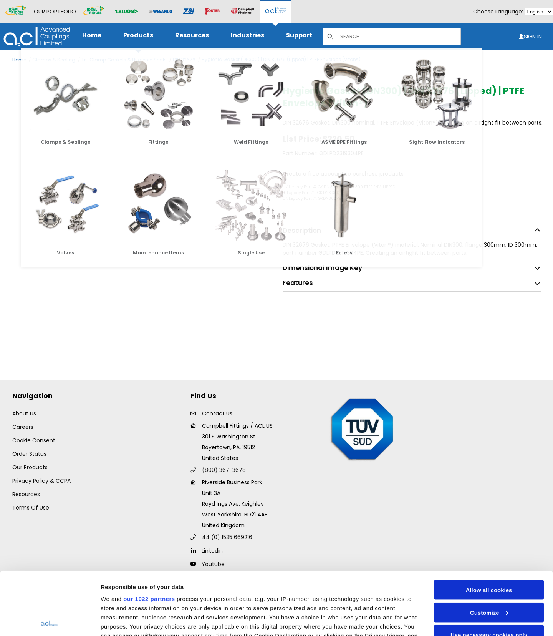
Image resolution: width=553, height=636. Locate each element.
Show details (118, 621)
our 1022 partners (149, 536)
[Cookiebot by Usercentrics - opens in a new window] (49, 621)
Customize (489, 549)
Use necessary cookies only (488, 572)
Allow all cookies (489, 527)
